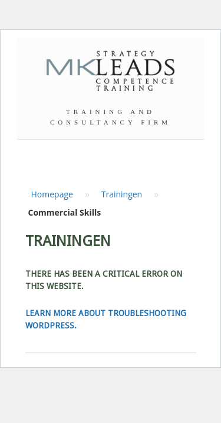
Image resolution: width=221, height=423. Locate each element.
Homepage (52, 194)
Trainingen (122, 194)
